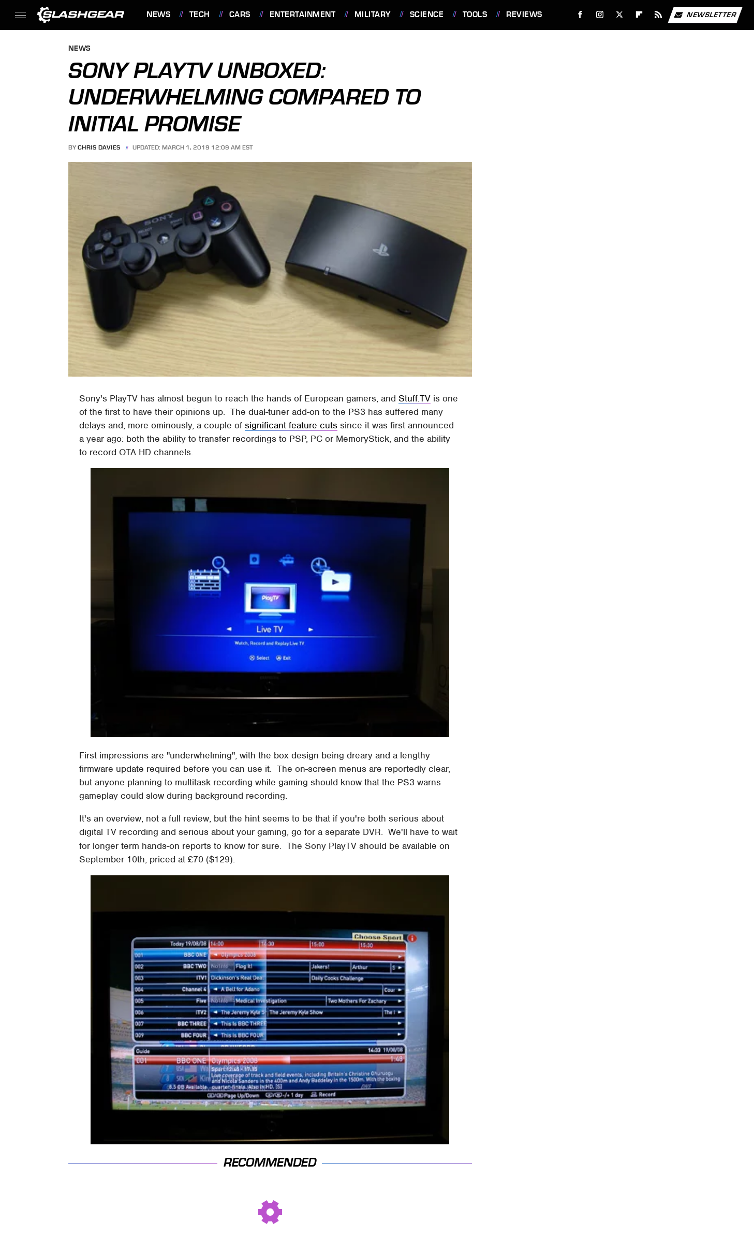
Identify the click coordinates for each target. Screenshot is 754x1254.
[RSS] (658, 15)
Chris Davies (99, 147)
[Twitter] (619, 15)
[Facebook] (580, 15)
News (158, 14)
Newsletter (704, 15)
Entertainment (303, 14)
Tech (199, 14)
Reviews (524, 14)
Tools (475, 14)
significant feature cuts (291, 425)
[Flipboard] (638, 15)
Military (372, 14)
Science (427, 14)
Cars (239, 14)
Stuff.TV (414, 398)
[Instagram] (600, 15)
